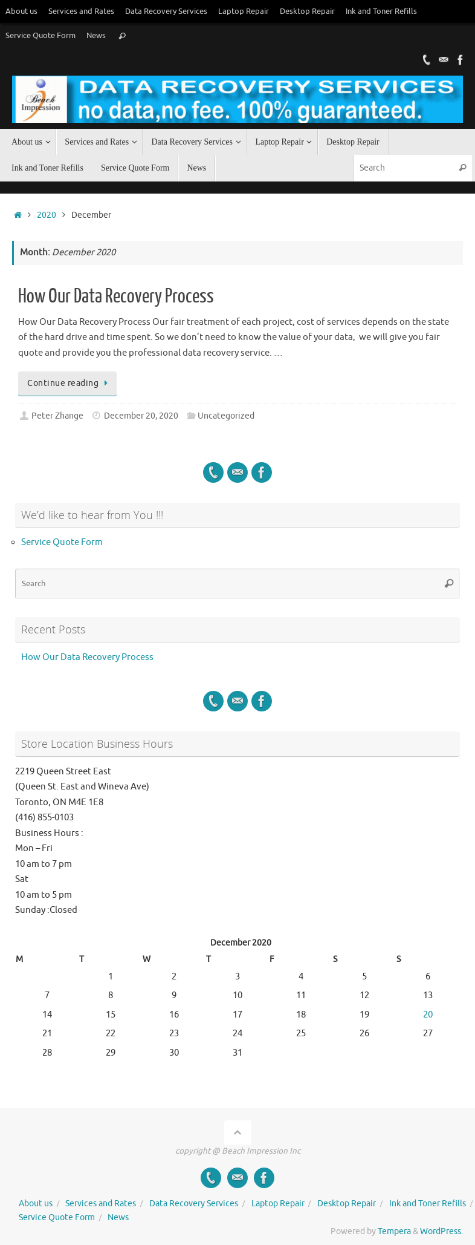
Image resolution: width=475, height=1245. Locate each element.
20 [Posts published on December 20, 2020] (428, 1015)
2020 (46, 215)
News (96, 36)
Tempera (394, 1231)
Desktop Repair (307, 11)
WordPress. (441, 1231)
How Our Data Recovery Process (116, 296)
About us (21, 11)
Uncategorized (226, 416)
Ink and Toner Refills (381, 11)
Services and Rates (81, 11)
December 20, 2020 (141, 416)
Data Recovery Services (166, 11)
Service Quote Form (40, 36)
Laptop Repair (243, 11)
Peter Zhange (57, 416)
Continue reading (69, 383)
